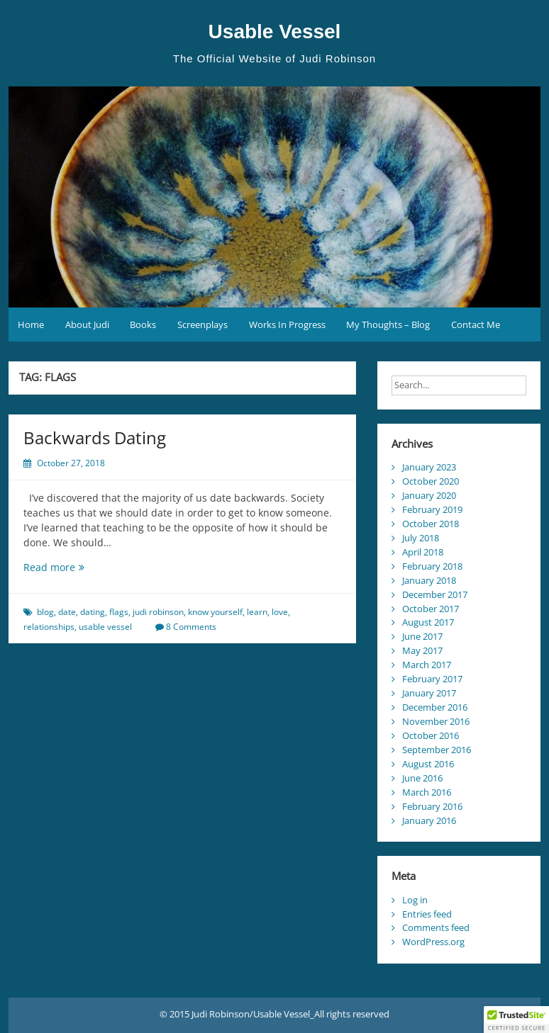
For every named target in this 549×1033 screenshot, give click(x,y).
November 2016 (436, 721)
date (67, 612)
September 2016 (436, 749)
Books (143, 324)
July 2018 (420, 537)
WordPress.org (433, 941)
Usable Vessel (275, 32)
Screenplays (202, 324)
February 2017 (432, 678)
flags (118, 612)
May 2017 (422, 650)
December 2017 (434, 594)
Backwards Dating (94, 437)
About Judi (87, 324)
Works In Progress (287, 324)
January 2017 (429, 693)
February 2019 (432, 509)
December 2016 (434, 707)
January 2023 (429, 467)
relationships (48, 627)
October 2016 (430, 735)
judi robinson (158, 612)
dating (92, 612)
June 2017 (422, 636)
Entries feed (427, 914)
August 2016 (428, 763)
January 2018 (429, 580)
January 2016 (429, 820)
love (280, 612)
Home (31, 324)
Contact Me (475, 324)
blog (45, 612)
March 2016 (426, 792)
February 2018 (432, 566)
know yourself (215, 612)
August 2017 (428, 622)
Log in (415, 899)
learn (257, 612)
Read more (74, 567)
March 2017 (426, 664)
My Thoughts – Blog (388, 324)
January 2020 (429, 495)
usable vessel (105, 627)
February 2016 (432, 806)
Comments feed (436, 927)
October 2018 (430, 523)
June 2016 (422, 778)
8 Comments (191, 627)
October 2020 (430, 481)
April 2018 (422, 552)
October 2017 (430, 608)
